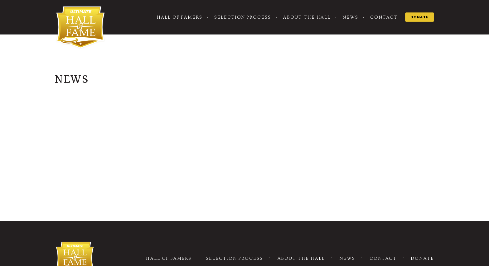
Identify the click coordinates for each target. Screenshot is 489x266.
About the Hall (307, 18)
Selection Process (242, 18)
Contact (384, 18)
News (350, 18)
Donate (419, 17)
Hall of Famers (179, 18)
